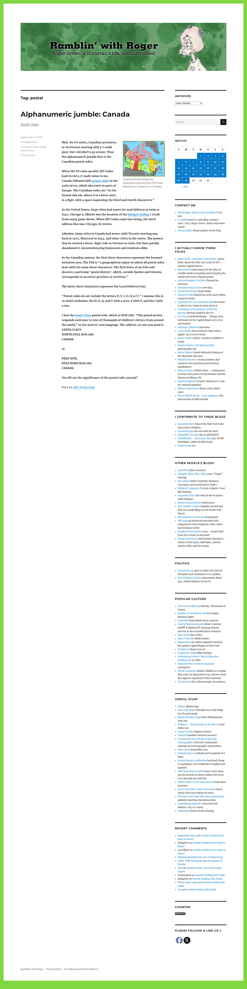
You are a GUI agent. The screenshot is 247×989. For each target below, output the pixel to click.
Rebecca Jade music (188, 388)
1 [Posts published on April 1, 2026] (200, 155)
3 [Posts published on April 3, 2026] (215, 155)
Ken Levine (184, 634)
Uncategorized (29, 142)
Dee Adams (184, 481)
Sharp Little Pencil (188, 538)
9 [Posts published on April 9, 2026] (208, 162)
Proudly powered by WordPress (81, 969)
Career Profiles (186, 731)
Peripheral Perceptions (190, 531)
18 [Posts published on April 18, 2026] (222, 168)
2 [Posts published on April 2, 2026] (208, 155)
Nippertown (184, 642)
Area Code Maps (186, 710)
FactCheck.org (185, 570)
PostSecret (183, 649)
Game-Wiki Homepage (190, 860)
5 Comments (28, 155)
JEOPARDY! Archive (188, 434)
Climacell (183, 735)
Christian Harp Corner (190, 287)
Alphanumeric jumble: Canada (75, 114)
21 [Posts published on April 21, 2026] (193, 174)
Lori (180, 889)
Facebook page (186, 431)
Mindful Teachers (187, 359)
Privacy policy (185, 230)
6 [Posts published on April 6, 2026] (186, 162)
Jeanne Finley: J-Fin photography (196, 345)
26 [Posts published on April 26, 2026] (178, 180)
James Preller (185, 338)
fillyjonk (182, 857)
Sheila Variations (187, 671)
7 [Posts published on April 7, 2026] (193, 162)
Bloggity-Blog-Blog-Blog (192, 473)
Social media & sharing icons (104, 986)
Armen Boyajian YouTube (191, 280)
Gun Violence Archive (189, 577)
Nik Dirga (183, 520)
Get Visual (183, 316)
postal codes (100, 180)
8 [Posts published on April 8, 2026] (200, 162)
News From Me (186, 638)
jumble (34, 146)
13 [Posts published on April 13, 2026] (186, 168)
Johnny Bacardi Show (189, 502)
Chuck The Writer (187, 291)
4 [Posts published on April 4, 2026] (223, 155)
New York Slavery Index (190, 771)
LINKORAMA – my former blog (194, 438)
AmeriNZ (183, 470)
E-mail (181, 219)
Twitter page (184, 445)
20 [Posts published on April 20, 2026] (186, 174)
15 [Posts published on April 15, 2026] (200, 168)
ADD (180, 868)
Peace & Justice (186, 370)
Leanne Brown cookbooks (192, 760)
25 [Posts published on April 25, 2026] (222, 174)
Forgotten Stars (186, 495)
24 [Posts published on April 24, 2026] (215, 174)
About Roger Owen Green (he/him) (197, 212)
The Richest (184, 681)
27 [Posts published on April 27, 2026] (186, 180)
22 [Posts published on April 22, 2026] (200, 174)
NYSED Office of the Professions (195, 782)
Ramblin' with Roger (32, 969)
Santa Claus (83, 315)
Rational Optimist (187, 381)
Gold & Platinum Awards (191, 624)
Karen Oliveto (185, 352)
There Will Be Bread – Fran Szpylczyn (198, 395)
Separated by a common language (196, 663)
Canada (25, 146)
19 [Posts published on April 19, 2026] (178, 174)
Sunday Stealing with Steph (210, 875)
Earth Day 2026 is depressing (207, 857)
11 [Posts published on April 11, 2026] (223, 162)
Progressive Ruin (187, 653)
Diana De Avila (185, 294)
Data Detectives (186, 424)
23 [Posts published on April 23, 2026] (208, 174)
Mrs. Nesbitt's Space (189, 506)
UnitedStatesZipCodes (190, 803)
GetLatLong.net (186, 753)
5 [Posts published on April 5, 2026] (178, 162)
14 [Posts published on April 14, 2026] (193, 168)
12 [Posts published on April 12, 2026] (179, 168)
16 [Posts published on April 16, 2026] (208, 168)
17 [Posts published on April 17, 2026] (215, 168)
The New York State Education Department (201, 796)
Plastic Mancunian (188, 882)
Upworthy (183, 810)
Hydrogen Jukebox (188, 327)
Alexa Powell (184, 269)
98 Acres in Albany (188, 606)
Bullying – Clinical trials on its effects (198, 724)
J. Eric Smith (184, 330)
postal (43, 146)
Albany (181, 706)
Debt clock (183, 749)
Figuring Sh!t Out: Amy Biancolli (195, 302)
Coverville (183, 620)
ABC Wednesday (84, 387)
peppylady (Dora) (187, 835)
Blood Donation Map (189, 717)
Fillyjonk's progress (189, 488)
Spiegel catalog (138, 214)
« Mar (185, 186)
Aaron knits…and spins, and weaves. (197, 258)
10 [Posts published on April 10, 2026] (215, 162)
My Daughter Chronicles (191, 517)
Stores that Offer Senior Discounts (196, 789)
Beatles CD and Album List (192, 613)
